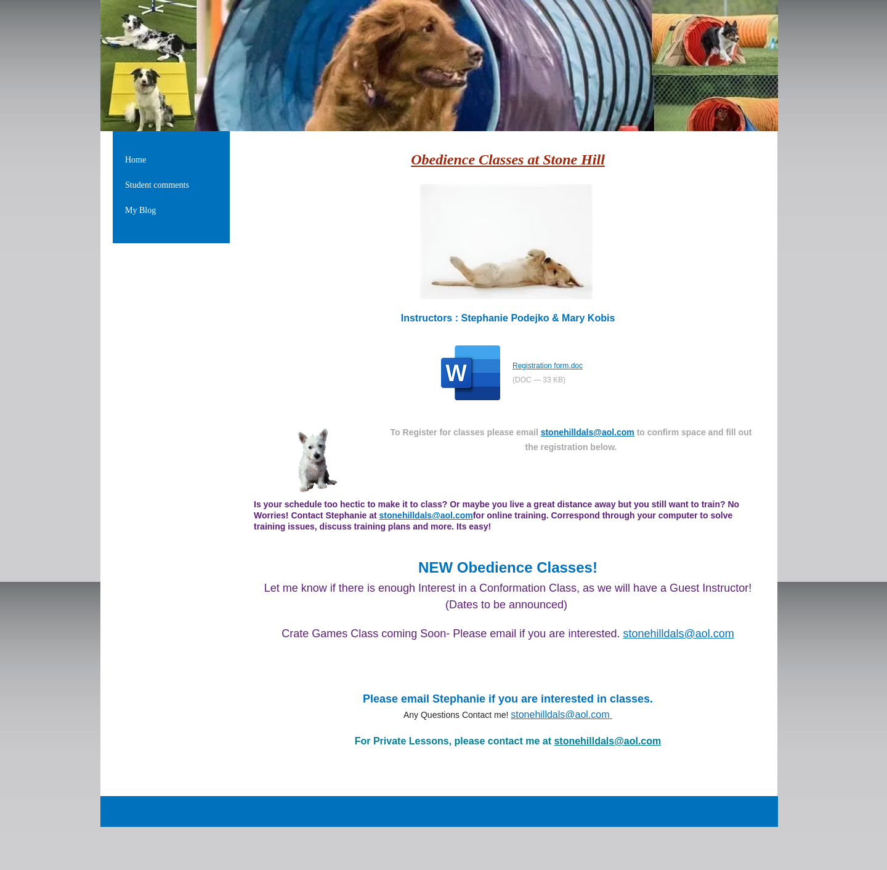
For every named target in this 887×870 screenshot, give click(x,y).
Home (135, 159)
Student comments (157, 185)
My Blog (140, 210)
